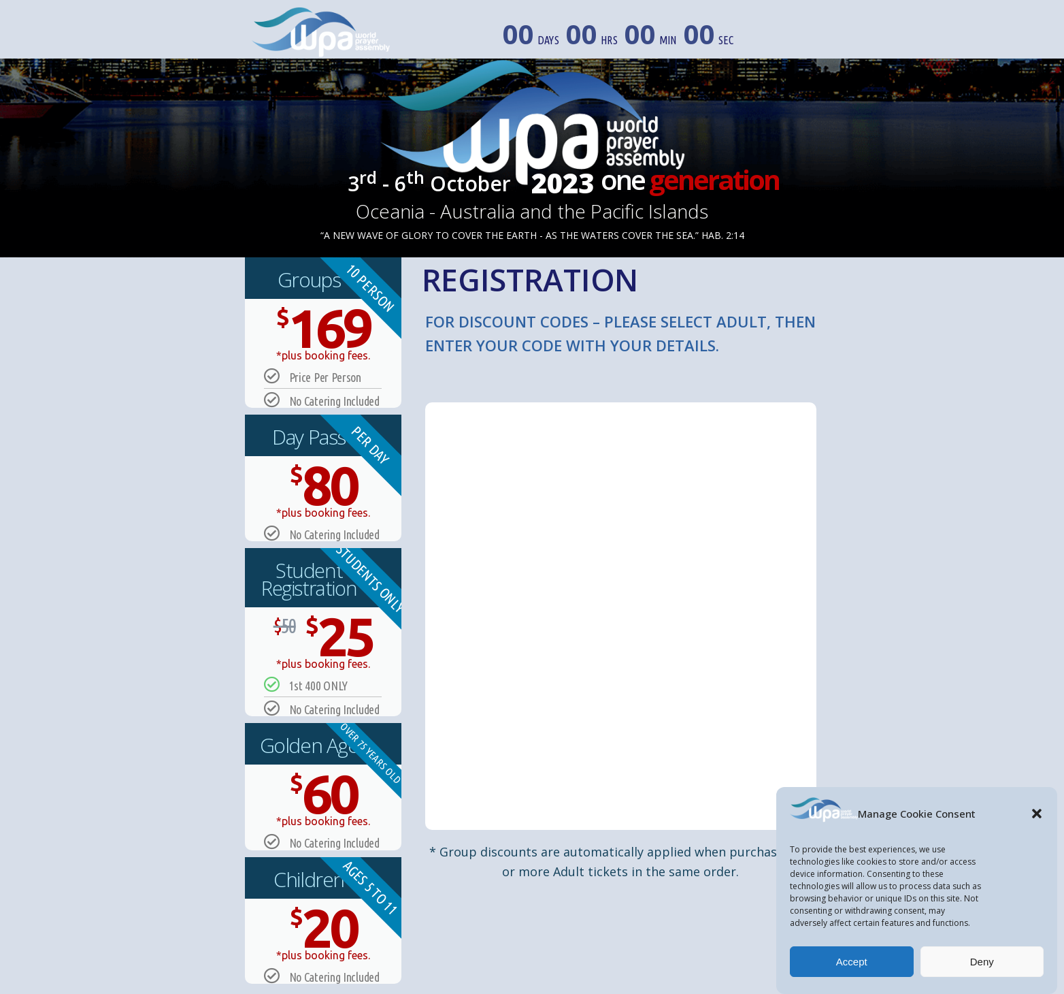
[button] (1037, 813)
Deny (982, 961)
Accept (851, 961)
